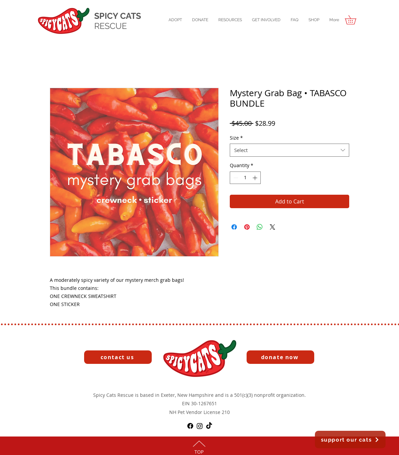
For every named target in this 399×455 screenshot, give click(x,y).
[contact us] (118, 357)
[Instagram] (200, 426)
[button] (175, 20)
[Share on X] (272, 227)
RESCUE (110, 26)
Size (236, 138)
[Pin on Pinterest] (247, 227)
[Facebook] (190, 426)
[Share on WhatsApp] (260, 227)
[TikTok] (209, 426)
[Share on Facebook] (234, 227)
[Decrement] (235, 178)
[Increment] (255, 178)
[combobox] (289, 150)
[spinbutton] (245, 178)
